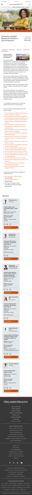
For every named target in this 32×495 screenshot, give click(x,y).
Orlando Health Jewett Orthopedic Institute (16, 153)
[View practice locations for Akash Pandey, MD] (10, 354)
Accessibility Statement (16, 474)
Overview (4, 49)
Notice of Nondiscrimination (16, 468)
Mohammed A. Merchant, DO (12, 235)
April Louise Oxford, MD (13, 297)
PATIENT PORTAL (16, 410)
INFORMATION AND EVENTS (16, 434)
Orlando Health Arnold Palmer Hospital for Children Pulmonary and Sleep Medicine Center (16, 138)
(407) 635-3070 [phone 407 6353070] (10, 252)
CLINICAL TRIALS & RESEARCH (16, 456)
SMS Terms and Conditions (16, 472)
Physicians (12, 49)
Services (19, 49)
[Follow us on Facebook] (9, 463)
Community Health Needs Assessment (16, 438)
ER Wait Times (28, 1)
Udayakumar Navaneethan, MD (13, 266)
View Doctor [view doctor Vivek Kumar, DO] (8, 227)
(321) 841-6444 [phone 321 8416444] (10, 379)
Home (2, 7)
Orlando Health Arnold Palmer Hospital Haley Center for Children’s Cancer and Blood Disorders (15, 126)
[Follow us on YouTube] (22, 463)
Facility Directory (8, 7)
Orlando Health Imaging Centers (13, 176)
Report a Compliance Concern (16, 476)
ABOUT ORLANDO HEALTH (16, 426)
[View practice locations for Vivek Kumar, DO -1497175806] (7, 224)
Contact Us (26, 49)
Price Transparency (16, 440)
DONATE (16, 458)
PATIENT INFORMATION (16, 432)
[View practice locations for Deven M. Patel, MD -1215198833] (7, 388)
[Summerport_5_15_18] (23, 57)
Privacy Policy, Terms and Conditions (16, 470)
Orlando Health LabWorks (11, 179)
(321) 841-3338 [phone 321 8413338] (10, 345)
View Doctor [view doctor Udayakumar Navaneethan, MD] (8, 292)
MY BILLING (16, 419)
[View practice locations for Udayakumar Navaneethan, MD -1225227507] (7, 290)
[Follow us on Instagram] (17, 463)
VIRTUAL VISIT (16, 415)
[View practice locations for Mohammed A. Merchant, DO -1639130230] (7, 256)
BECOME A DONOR (16, 421)
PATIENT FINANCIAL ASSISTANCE (16, 436)
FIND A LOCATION (16, 406)
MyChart (16, 1)
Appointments (4, 1)
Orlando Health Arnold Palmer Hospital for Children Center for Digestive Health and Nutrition (16, 121)
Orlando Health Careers (16, 451)
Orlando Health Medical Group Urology (15, 158)
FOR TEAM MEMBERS (16, 449)
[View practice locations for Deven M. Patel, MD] (10, 388)
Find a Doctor (16, 408)
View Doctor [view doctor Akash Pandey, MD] (8, 357)
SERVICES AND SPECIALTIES (16, 428)
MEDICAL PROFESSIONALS (16, 453)
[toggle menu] (2, 4)
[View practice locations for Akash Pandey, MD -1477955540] (7, 354)
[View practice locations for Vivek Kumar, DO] (10, 224)
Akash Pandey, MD (13, 328)
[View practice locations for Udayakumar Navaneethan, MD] (10, 290)
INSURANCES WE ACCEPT (16, 430)
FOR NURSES (16, 447)
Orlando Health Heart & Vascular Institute (16, 151)
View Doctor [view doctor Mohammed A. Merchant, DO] (8, 258)
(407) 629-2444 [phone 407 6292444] (10, 215)
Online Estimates (16, 417)
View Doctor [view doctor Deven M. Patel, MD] (8, 391)
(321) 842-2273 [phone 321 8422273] (10, 283)
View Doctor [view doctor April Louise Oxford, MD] (8, 321)
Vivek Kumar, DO (13, 200)
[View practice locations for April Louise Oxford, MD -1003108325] (7, 318)
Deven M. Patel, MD (13, 363)
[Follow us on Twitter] (13, 463)
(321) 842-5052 (27, 40)
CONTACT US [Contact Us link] (16, 445)
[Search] (29, 4)
